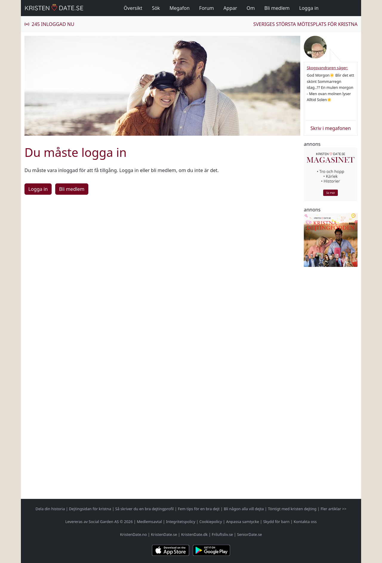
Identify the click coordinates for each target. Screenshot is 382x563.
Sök (156, 8)
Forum (206, 8)
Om (251, 8)
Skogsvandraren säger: (327, 67)
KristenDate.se (164, 534)
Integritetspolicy (180, 521)
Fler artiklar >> (333, 508)
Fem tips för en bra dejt (199, 508)
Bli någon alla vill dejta (244, 508)
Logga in (309, 8)
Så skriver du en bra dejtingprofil (144, 508)
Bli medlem (277, 8)
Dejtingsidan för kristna (90, 508)
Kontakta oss (305, 521)
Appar (230, 8)
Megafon (180, 8)
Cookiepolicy (210, 521)
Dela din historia (50, 508)
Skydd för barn (276, 521)
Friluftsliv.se (222, 534)
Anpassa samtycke (242, 521)
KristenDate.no (133, 534)
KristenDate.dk (194, 534)
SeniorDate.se (249, 534)
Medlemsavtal (149, 521)
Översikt (133, 8)
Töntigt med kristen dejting (292, 508)
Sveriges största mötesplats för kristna (305, 24)
